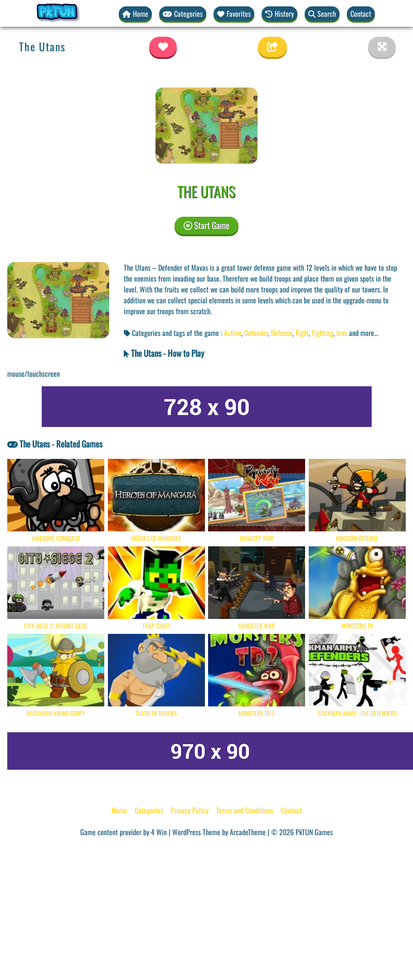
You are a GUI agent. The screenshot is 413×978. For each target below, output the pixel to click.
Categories (149, 810)
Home (119, 810)
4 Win (159, 832)
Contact (360, 13)
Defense (281, 332)
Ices (341, 332)
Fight (302, 332)
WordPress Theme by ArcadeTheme (219, 832)
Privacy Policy (190, 810)
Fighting (322, 332)
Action (232, 332)
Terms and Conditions (244, 810)
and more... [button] (363, 332)
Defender (256, 332)
